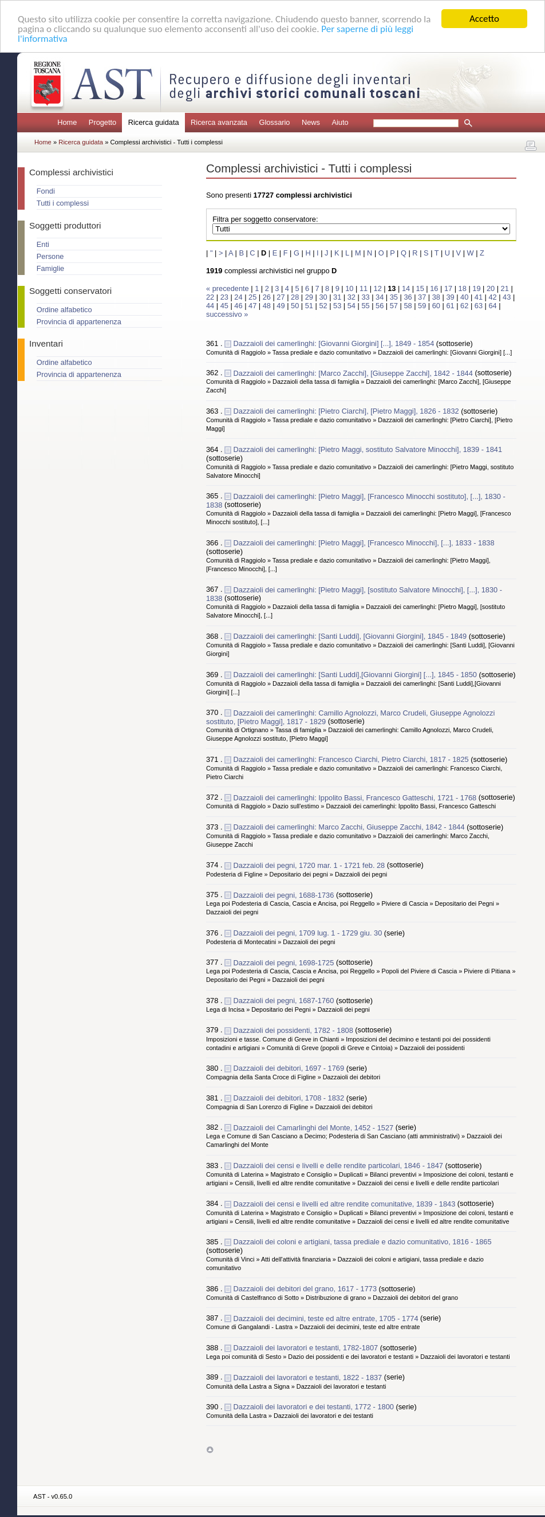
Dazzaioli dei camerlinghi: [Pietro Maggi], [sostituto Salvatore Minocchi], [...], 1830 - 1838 (354, 593)
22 (210, 297)
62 (464, 305)
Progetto (102, 122)
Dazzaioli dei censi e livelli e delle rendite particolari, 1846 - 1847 (339, 1165)
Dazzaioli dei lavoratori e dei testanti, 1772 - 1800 (315, 1406)
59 (422, 305)
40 (464, 297)
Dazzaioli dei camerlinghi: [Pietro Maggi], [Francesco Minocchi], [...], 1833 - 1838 (364, 543)
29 (309, 297)
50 (295, 305)
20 (491, 288)
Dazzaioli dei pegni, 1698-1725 (285, 962)
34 (380, 297)
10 (349, 288)
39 (450, 297)
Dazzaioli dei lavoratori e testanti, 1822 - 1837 (309, 1377)
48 (267, 305)
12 (378, 288)
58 (408, 305)
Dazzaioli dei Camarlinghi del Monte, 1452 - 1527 (315, 1127)
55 (365, 305)
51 (309, 305)
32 (351, 297)
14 (406, 288)
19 (476, 288)
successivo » (227, 314)
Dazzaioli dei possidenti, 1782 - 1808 (295, 1029)
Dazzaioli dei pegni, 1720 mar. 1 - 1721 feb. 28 (310, 864)
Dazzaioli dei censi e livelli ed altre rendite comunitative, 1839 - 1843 (345, 1203)
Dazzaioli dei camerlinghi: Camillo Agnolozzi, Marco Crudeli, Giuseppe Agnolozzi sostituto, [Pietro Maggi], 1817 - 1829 (350, 716)
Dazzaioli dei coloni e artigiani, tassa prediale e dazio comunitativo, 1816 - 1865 (363, 1241)
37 (422, 297)
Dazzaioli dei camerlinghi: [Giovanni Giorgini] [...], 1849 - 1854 (335, 343)
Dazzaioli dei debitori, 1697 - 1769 (290, 1068)
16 (434, 288)
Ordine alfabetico (64, 309)
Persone (50, 256)
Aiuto (339, 122)
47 (252, 305)
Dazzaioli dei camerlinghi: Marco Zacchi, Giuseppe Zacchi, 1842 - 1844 (350, 827)
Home (67, 122)
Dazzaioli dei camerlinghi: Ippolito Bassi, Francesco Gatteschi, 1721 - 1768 (356, 797)
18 (463, 288)
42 (492, 297)
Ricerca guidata (81, 142)
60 (436, 305)
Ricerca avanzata (219, 122)
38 (436, 297)
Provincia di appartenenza (79, 321)
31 (337, 297)
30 (323, 297)
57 (394, 305)
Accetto (484, 19)
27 (281, 297)
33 (365, 297)
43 (507, 297)
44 (210, 305)
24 (238, 297)
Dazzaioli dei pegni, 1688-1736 (285, 894)
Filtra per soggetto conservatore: (265, 219)
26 (267, 297)
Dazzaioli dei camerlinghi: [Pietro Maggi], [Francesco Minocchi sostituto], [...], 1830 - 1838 (355, 500)
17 (448, 288)
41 (479, 297)
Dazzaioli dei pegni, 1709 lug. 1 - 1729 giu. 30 (309, 933)
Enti (43, 244)
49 (281, 305)
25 (252, 297)
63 (479, 305)
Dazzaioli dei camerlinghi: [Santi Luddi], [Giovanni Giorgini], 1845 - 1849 (351, 636)
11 (364, 288)
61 (450, 305)
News (311, 122)
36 (408, 297)
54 (351, 305)
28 (295, 297)
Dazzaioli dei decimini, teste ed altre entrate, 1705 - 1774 (327, 1318)
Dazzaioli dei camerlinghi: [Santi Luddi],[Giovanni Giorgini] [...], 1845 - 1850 (356, 674)
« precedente (228, 288)
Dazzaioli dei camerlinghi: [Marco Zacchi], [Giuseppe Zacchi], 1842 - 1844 (354, 372)
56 (380, 305)
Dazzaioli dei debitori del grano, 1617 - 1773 (306, 1288)
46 (238, 305)
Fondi (46, 191)
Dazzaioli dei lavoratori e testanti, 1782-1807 (307, 1347)
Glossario (274, 122)
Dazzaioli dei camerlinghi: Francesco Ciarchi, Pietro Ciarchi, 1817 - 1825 (352, 759)
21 (505, 288)
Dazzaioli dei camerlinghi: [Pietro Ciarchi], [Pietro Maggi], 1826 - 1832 (347, 411)
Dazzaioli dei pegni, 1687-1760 (285, 1000)
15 (420, 288)
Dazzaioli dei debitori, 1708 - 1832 (290, 1098)
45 (224, 305)
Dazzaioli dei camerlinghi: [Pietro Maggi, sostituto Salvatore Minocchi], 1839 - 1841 (368, 449)
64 (492, 305)
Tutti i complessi (63, 203)
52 (323, 305)
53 (337, 305)
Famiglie (50, 268)
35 (394, 297)
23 (224, 297)
